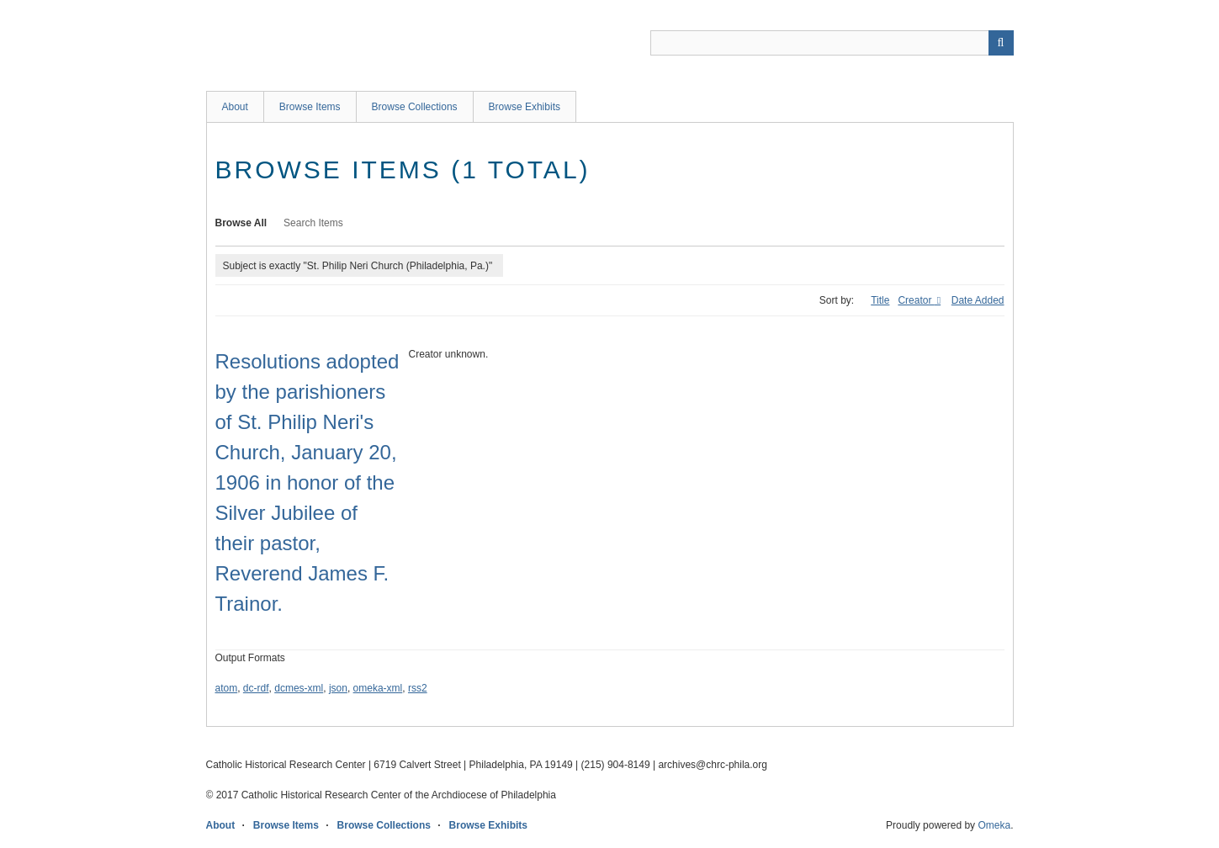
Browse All (241, 223)
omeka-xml (378, 688)
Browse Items (310, 107)
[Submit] (1001, 43)
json (338, 688)
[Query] (832, 43)
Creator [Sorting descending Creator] (916, 300)
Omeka (994, 825)
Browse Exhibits (524, 107)
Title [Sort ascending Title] (880, 300)
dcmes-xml (298, 688)
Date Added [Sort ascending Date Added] (977, 300)
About (235, 107)
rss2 (417, 688)
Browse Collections (415, 107)
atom (226, 688)
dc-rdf (256, 688)
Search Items (313, 223)
